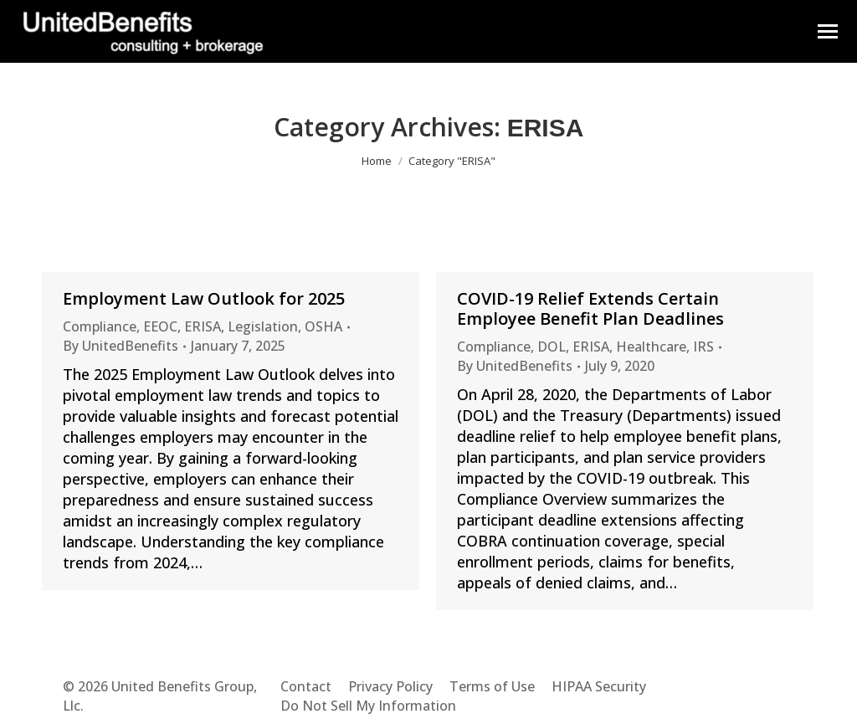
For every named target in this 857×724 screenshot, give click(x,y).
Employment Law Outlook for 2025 (204, 298)
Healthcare (651, 346)
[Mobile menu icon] (827, 31)
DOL (551, 346)
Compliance (99, 326)
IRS (703, 346)
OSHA (323, 326)
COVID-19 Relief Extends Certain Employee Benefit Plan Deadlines (590, 308)
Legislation (263, 326)
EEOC (160, 326)
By (120, 345)
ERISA (202, 326)
